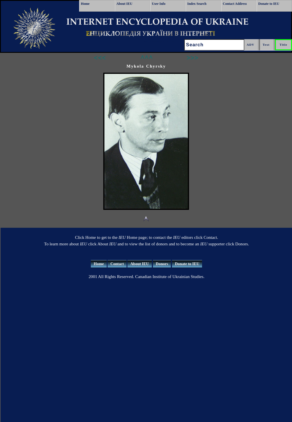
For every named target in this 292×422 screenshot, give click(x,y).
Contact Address (235, 4)
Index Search (196, 4)
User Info (158, 4)
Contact (117, 264)
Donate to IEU (268, 4)
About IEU (124, 4)
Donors (162, 264)
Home (85, 4)
